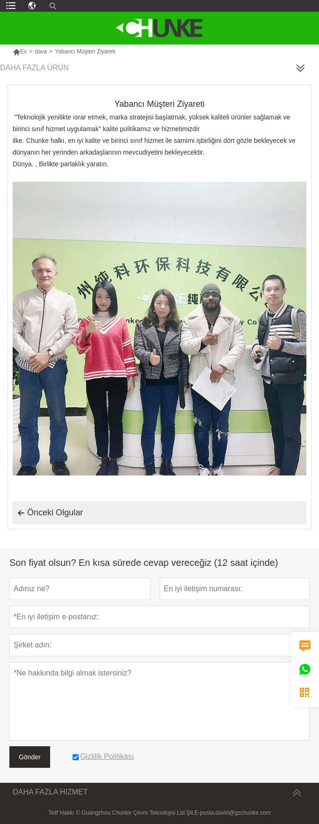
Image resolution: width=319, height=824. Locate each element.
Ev (20, 52)
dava (41, 51)
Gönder (30, 757)
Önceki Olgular (50, 513)
